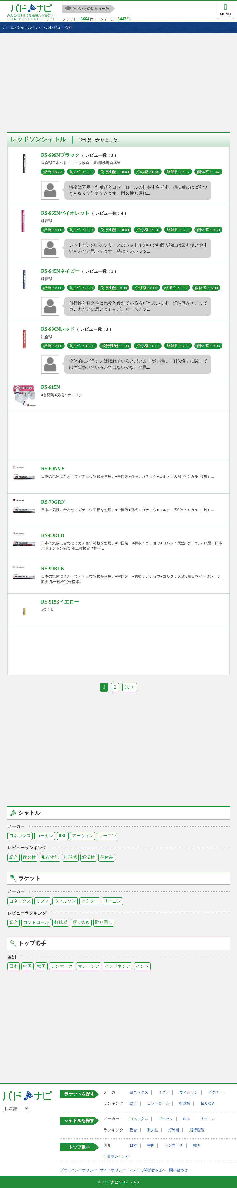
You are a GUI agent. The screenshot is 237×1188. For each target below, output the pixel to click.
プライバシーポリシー (78, 1170)
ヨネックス (20, 835)
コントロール (36, 922)
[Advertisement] (118, 79)
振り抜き (81, 922)
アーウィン (83, 835)
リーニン (107, 835)
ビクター (89, 901)
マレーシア (88, 966)
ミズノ (42, 901)
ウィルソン (65, 901)
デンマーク (62, 966)
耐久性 (29, 857)
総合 (13, 857)
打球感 (70, 857)
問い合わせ (178, 1170)
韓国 (41, 966)
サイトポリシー (113, 1170)
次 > (129, 687)
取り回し (103, 922)
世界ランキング (116, 1156)
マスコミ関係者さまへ (147, 1170)
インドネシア (118, 966)
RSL (63, 835)
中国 (27, 966)
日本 (13, 966)
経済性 (88, 857)
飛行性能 (50, 857)
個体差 (106, 857)
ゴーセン (44, 835)
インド (142, 966)
